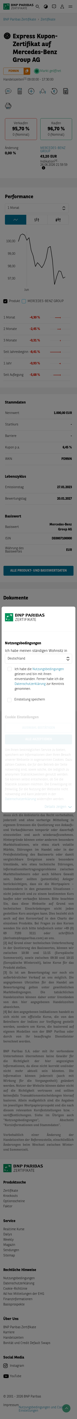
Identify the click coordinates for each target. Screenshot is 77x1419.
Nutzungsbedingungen (48, 669)
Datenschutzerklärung (30, 684)
